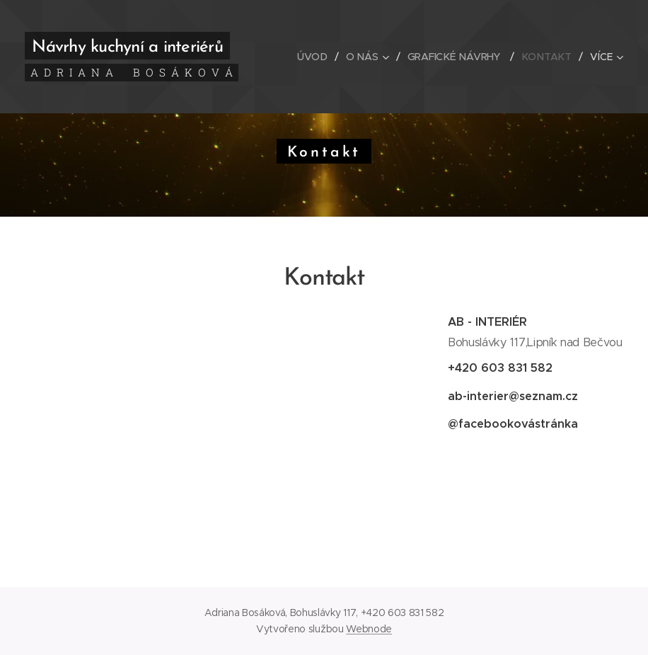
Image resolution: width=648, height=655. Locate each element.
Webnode (369, 628)
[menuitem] (317, 56)
